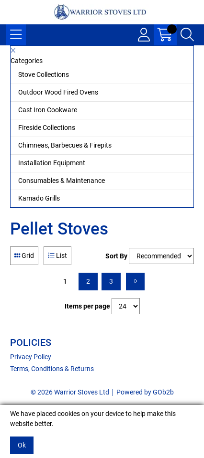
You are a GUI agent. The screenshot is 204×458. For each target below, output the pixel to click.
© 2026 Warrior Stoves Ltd (70, 392)
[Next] (135, 281)
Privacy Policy (30, 357)
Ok (22, 445)
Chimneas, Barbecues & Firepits (65, 145)
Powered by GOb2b (145, 392)
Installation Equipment (51, 163)
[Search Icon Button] (187, 34)
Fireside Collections (46, 127)
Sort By (116, 256)
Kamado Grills (39, 198)
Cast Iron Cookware (47, 110)
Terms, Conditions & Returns (52, 369)
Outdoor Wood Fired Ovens (58, 92)
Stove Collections (43, 74)
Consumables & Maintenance (61, 180)
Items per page (87, 306)
